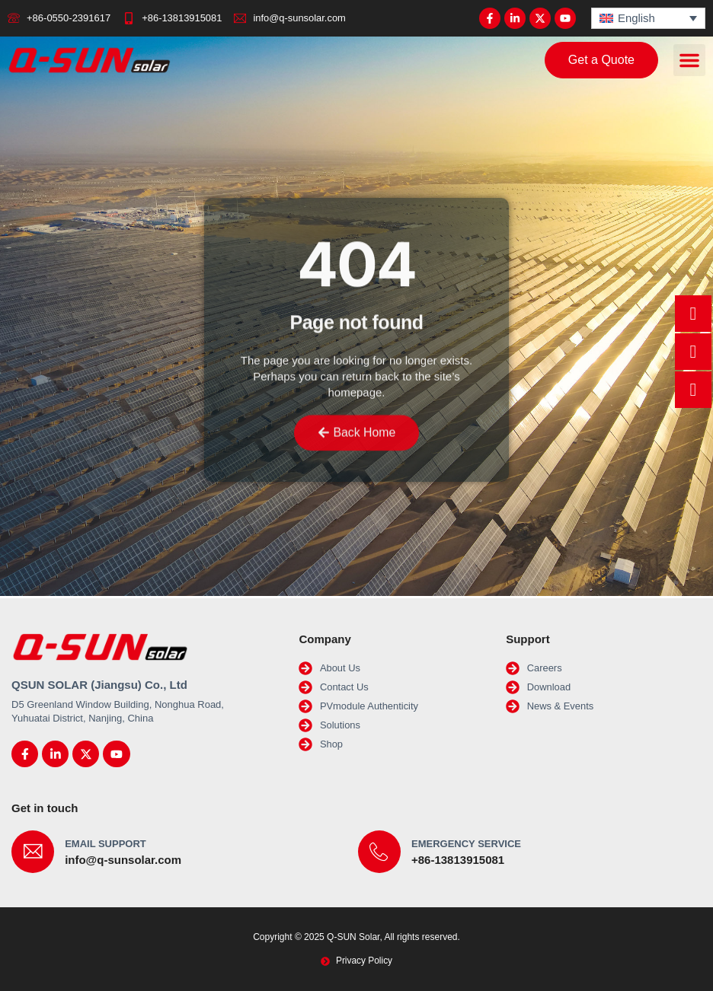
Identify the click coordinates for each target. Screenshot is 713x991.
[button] (689, 61)
